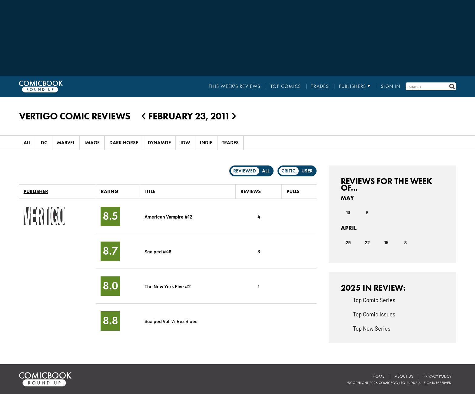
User (307, 171)
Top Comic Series (374, 299)
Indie (206, 142)
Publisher (36, 191)
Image (92, 142)
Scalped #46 (157, 251)
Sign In (390, 86)
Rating (109, 191)
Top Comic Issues (374, 314)
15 (386, 242)
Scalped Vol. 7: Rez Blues (171, 321)
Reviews (251, 191)
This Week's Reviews (234, 86)
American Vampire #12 (168, 216)
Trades (320, 86)
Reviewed (244, 171)
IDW (185, 142)
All (27, 142)
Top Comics (286, 86)
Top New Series (371, 328)
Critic (288, 171)
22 (367, 242)
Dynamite (159, 142)
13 (348, 212)
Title (150, 191)
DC (44, 142)
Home (378, 376)
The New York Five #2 (167, 286)
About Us (404, 376)
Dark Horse (123, 142)
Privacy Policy (437, 376)
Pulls (293, 191)
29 (348, 242)
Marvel (66, 142)
